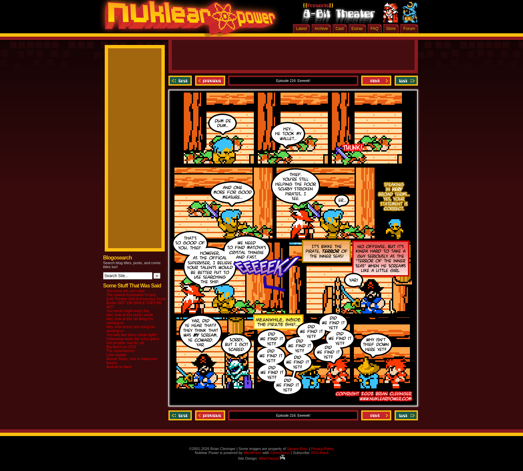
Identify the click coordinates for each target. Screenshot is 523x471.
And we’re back (118, 367)
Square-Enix (297, 449)
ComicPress (280, 453)
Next (376, 80)
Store (391, 28)
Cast (340, 28)
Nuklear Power (188, 20)
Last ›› (405, 80)
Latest (301, 28)
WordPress (252, 453)
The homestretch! (120, 351)
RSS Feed (319, 453)
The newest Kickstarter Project (131, 295)
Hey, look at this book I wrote (129, 315)
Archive (321, 28)
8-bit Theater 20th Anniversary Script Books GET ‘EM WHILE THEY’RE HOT (136, 303)
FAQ (375, 28)
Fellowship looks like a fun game (132, 339)
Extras (357, 28)
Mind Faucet (271, 458)
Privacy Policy (322, 449)
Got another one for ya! (125, 343)
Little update (116, 355)
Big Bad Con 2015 (121, 347)
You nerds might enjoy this (127, 311)
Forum (409, 28)
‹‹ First (180, 80)
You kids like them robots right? (131, 335)
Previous (210, 80)
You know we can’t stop (125, 291)
